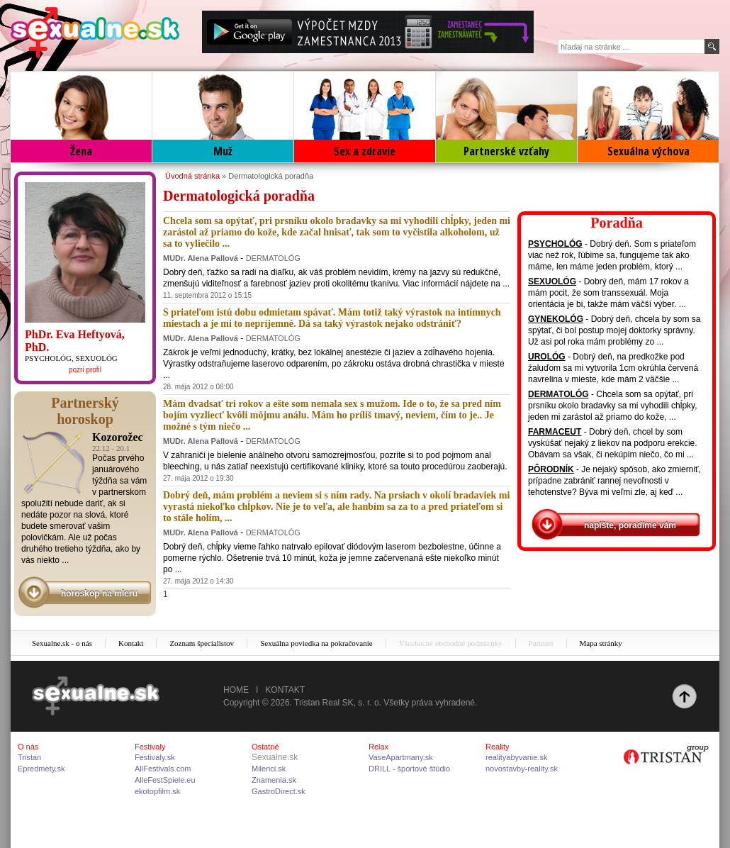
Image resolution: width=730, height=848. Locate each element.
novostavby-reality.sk (521, 768)
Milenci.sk (269, 768)
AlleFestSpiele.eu (165, 780)
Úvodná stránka (192, 176)
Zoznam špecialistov (201, 643)
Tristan (29, 757)
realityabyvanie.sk (516, 757)
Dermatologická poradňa (270, 176)
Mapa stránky (601, 643)
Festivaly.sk (155, 757)
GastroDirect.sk (278, 791)
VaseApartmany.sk (401, 757)
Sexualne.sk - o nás (62, 643)
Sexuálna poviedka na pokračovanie (316, 643)
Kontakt (130, 643)
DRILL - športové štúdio (409, 768)
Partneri (541, 643)
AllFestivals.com (163, 768)
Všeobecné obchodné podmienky (450, 643)
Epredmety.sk (41, 768)
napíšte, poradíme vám (630, 525)
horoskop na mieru (99, 593)
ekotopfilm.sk (157, 791)
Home (236, 690)
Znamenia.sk (274, 780)
